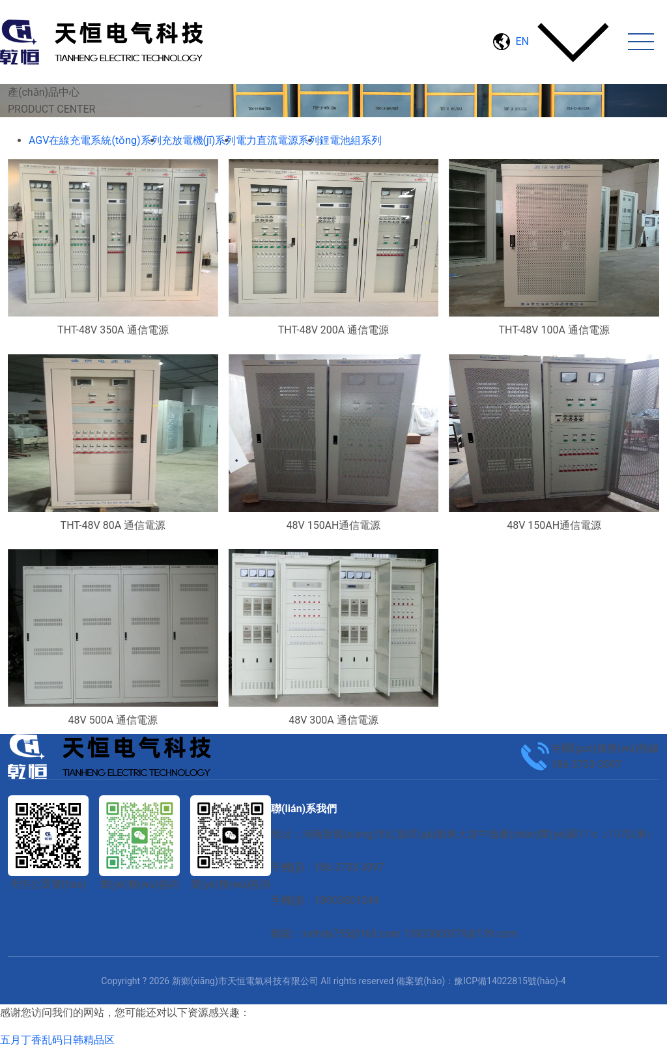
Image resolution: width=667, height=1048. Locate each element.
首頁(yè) (42, 124)
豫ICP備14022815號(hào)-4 (509, 981)
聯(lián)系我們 (304, 808)
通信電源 (252, 124)
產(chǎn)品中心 (103, 124)
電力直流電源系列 (184, 124)
